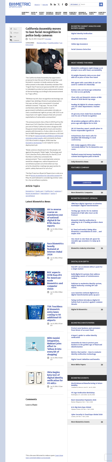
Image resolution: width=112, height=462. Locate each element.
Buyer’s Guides (41, 13)
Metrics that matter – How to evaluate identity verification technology (86, 353)
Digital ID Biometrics (79, 309)
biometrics (30, 191)
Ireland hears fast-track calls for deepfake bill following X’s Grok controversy (84, 138)
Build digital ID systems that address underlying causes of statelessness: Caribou (85, 276)
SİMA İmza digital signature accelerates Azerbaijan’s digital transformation (86, 205)
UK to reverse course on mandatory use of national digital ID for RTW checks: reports (55, 217)
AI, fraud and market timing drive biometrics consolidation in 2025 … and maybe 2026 (86, 232)
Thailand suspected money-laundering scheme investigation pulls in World (86, 155)
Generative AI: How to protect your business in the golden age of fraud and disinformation (86, 345)
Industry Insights (58, 13)
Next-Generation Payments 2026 (87, 401)
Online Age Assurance (79, 44)
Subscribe (45, 4)
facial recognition (32, 193)
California (49, 191)
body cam (39, 191)
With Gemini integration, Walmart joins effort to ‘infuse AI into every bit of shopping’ (54, 346)
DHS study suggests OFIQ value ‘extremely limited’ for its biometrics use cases (87, 147)
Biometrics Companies (73, 13)
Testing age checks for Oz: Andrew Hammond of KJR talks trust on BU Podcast (84, 213)
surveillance (30, 196)
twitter (59, 4)
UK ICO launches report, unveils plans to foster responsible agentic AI (86, 130)
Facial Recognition (53, 43)
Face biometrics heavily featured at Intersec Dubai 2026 (55, 249)
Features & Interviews (49, 13)
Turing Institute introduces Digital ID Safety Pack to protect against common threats (86, 302)
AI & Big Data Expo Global (87, 408)
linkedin (55, 4)
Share (15, 29)
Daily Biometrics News (79, 162)
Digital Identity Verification (81, 33)
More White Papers (78, 365)
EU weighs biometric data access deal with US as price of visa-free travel (85, 76)
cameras (57, 191)
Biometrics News (25, 13)
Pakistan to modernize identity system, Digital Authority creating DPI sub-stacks (86, 286)
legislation (45, 193)
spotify (66, 4)
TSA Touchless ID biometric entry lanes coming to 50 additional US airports (54, 313)
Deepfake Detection (79, 39)
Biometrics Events (92, 13)
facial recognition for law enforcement (45, 175)
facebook (62, 4)
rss (51, 4)
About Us (37, 4)
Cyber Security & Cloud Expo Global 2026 (87, 416)
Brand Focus (65, 13)
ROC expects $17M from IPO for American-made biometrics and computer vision (55, 280)
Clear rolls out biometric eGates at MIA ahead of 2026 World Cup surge (86, 98)
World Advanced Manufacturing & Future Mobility (87, 385)
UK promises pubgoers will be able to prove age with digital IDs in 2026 (85, 122)
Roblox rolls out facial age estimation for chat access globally (86, 91)
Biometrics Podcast (102, 13)
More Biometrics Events (80, 422)
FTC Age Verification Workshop (87, 394)
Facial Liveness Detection (81, 49)
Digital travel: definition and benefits (85, 359)
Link (15, 36)
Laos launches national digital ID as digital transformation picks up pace (85, 294)
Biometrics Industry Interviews (83, 248)
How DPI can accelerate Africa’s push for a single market (86, 268)
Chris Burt (48, 39)
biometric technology (34, 143)
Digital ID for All (34, 13)
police (53, 193)
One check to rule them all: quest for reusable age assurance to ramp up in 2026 (85, 241)
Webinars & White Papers (83, 13)
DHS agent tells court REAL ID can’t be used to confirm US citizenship (86, 84)
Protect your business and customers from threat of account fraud (85, 329)
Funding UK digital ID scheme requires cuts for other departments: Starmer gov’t (85, 107)
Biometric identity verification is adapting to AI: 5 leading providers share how (87, 222)
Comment (16, 40)
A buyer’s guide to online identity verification (84, 336)
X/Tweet (16, 32)
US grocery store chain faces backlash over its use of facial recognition (86, 115)
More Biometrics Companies (82, 193)
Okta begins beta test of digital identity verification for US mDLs (55, 378)
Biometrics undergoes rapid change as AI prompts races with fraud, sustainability (87, 69)
